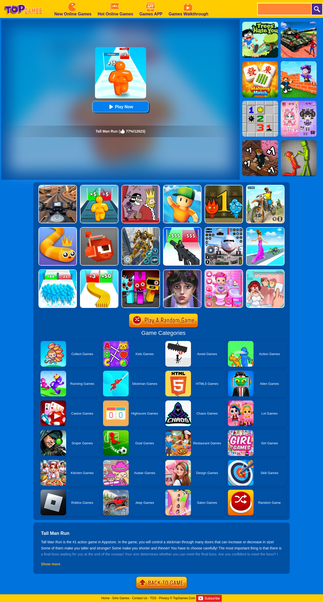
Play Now (120, 107)
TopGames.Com (184, 598)
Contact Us (139, 598)
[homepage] (23, 2)
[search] (284, 9)
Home (105, 598)
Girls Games (120, 598)
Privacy (164, 598)
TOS (153, 598)
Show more (50, 564)
